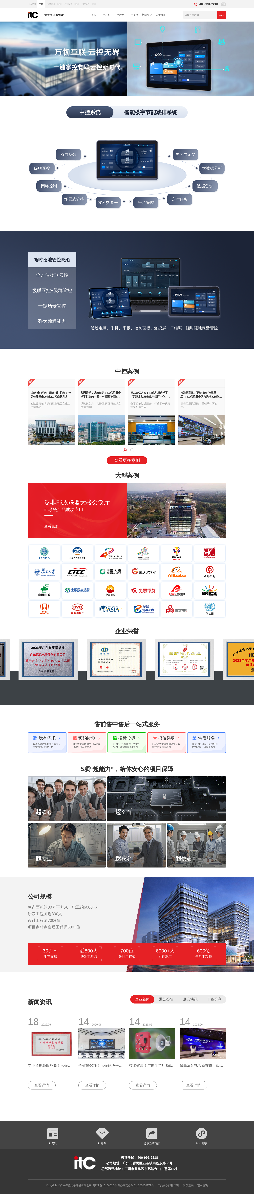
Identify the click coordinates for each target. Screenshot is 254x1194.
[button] (16, 59)
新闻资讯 (147, 14)
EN (223, 4)
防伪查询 (188, 1185)
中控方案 (105, 14)
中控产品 (119, 14)
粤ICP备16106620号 (104, 1185)
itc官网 (32, 4)
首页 (93, 14)
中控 (41, 4)
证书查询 (202, 1185)
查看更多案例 (127, 460)
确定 (221, 15)
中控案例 (133, 14)
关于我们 (161, 14)
